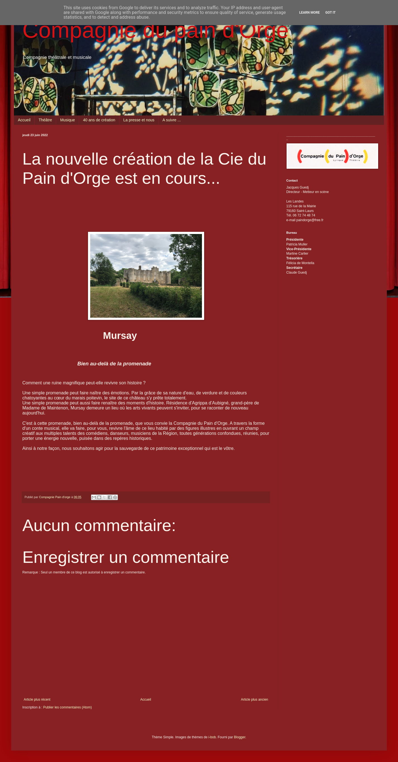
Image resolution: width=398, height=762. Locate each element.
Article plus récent (37, 699)
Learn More (309, 13)
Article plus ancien (254, 699)
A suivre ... (172, 120)
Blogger (240, 737)
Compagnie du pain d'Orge (155, 30)
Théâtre (45, 120)
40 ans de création (99, 120)
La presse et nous (138, 120)
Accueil (24, 120)
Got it (330, 13)
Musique (67, 120)
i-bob (212, 737)
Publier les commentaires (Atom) (67, 707)
